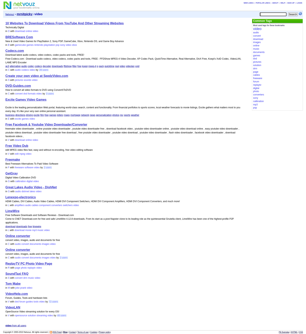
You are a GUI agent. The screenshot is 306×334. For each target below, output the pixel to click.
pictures (19, 80)
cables (35, 205)
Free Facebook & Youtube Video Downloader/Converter (46, 124)
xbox (74, 45)
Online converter (17, 236)
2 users (48, 167)
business (10, 115)
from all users (15, 325)
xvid (137, 66)
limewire (37, 226)
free (79, 66)
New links (249, 3)
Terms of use (83, 332)
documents (35, 244)
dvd (25, 93)
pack (101, 66)
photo (24, 267)
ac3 (7, 66)
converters (56, 205)
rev (121, 115)
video (35, 31)
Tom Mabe (13, 283)
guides (29, 301)
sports (127, 115)
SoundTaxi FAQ (16, 273)
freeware (19, 167)
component (45, 205)
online (29, 31)
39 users (43, 70)
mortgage (75, 115)
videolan (130, 66)
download (20, 31)
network (85, 115)
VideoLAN (12, 307)
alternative (15, 66)
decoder (47, 66)
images (46, 244)
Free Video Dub (16, 145)
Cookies (93, 332)
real (117, 66)
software (29, 167)
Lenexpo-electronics (20, 197)
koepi (85, 66)
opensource (21, 315)
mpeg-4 (92, 66)
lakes (32, 191)
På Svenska (284, 332)
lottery (60, 115)
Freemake (12, 159)
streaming (41, 315)
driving (29, 115)
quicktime (109, 66)
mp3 (34, 230)
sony (62, 45)
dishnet (25, 191)
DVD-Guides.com (18, 85)
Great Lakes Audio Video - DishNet (31, 187)
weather (135, 115)
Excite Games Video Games (25, 99)
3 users (50, 93)
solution (32, 315)
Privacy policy (105, 332)
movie (28, 230)
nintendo (38, 45)
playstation (49, 45)
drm (25, 278)
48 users (61, 315)
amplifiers (20, 205)
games (30, 45)
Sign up (290, 3)
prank (23, 287)
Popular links (263, 3)
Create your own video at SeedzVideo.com (36, 76)
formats (32, 93)
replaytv (32, 267)
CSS (301, 332)
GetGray (11, 173)
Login (299, 3)
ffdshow (68, 66)
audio (24, 66)
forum (22, 301)
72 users (53, 301)
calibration (20, 181)
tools (36, 301)
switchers (68, 205)
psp (57, 45)
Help (282, 3)
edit (17, 153)
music (40, 230)
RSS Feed (56, 332)
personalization (104, 115)
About (275, 3)
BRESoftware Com (19, 37)
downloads (57, 66)
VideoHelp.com (16, 293)
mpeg (22, 153)
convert (19, 93)
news (92, 115)
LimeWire (12, 211)
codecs (38, 66)
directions (20, 115)
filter (74, 66)
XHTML (294, 332)
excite (37, 115)
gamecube (20, 45)
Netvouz (9, 14)
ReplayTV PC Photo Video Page (28, 263)
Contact (72, 332)
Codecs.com (14, 50)
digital (30, 181)
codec (31, 66)
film (42, 115)
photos (115, 115)
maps (67, 115)
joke (17, 287)
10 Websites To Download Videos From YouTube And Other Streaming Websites (64, 23)
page (17, 267)
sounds (27, 80)
